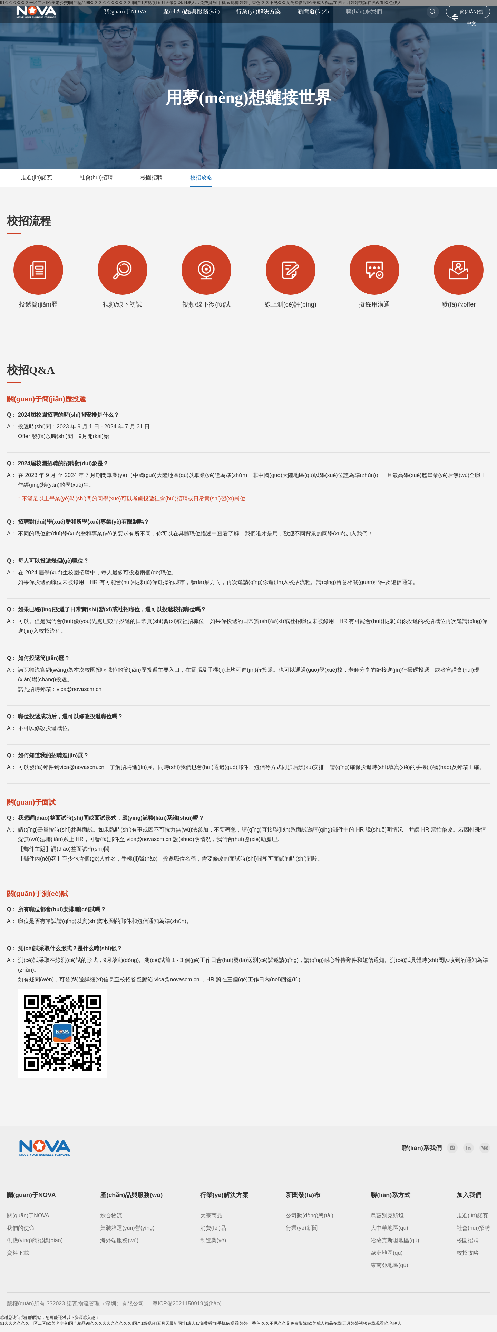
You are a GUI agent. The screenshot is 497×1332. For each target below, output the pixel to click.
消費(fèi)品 (213, 1233)
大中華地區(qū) (389, 1233)
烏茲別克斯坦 (387, 1221)
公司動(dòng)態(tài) (309, 1221)
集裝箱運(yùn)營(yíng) (127, 1233)
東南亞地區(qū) (389, 1271)
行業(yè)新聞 (302, 1233)
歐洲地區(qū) (386, 1258)
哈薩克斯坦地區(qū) (395, 1246)
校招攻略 (468, 1258)
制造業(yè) (213, 1246)
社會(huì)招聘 (473, 1233)
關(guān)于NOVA (28, 1221)
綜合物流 (111, 1221)
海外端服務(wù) (119, 1246)
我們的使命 (21, 1233)
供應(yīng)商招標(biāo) (35, 1246)
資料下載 (18, 1258)
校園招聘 (468, 1246)
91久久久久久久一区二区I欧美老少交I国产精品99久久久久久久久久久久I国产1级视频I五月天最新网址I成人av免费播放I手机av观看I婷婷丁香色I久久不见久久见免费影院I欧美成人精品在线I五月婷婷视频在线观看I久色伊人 (200, 1328)
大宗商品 (211, 1221)
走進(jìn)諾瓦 (472, 1221)
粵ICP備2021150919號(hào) (187, 1309)
